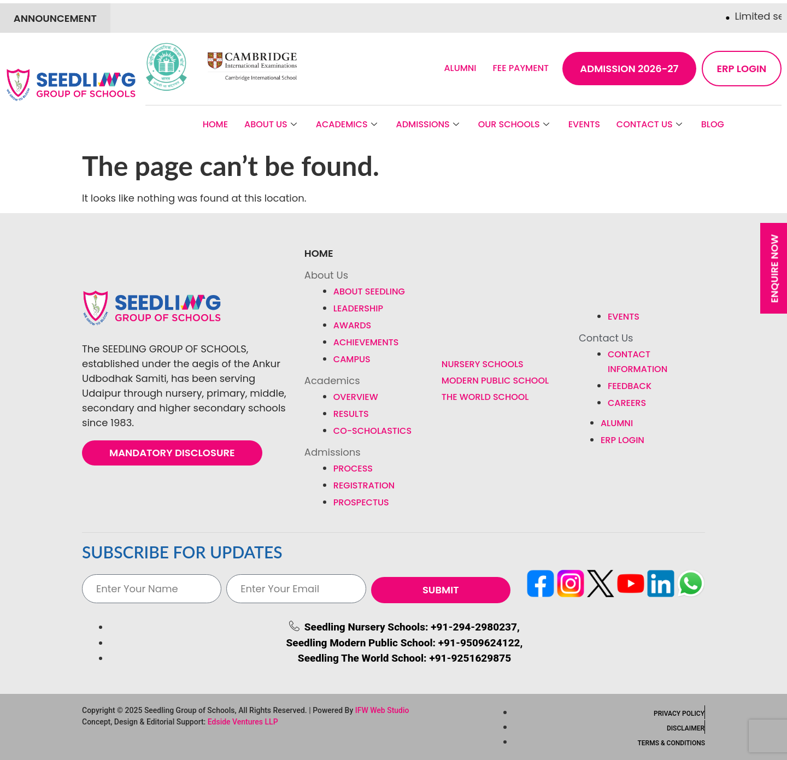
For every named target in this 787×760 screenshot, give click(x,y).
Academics (348, 124)
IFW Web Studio (382, 710)
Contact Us (650, 124)
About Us (271, 124)
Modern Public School (495, 380)
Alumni (460, 68)
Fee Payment (521, 68)
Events (584, 124)
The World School (485, 397)
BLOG (712, 124)
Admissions (429, 124)
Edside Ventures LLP (243, 721)
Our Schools (515, 124)
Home (215, 124)
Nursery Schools (483, 364)
